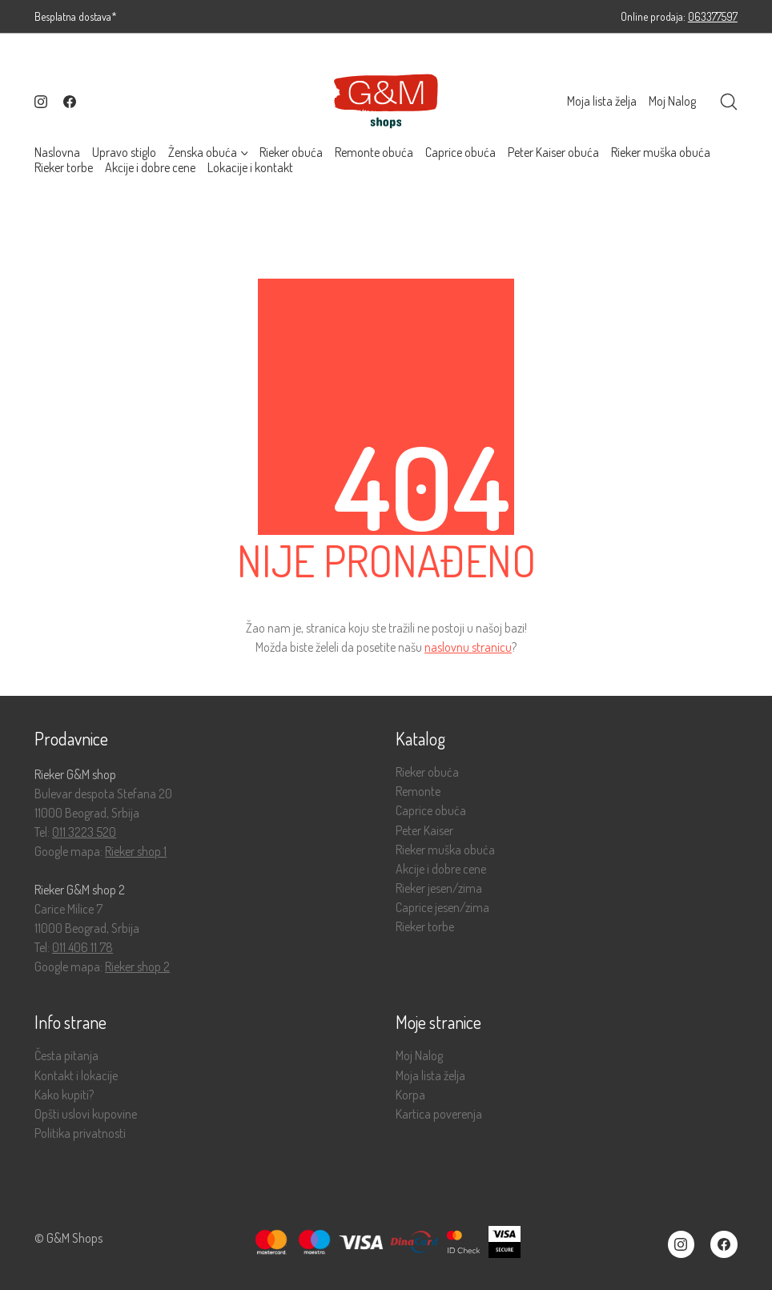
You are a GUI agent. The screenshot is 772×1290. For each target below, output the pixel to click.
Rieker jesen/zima (439, 888)
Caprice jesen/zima (442, 907)
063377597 (713, 16)
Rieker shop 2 (137, 966)
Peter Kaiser (424, 830)
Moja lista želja (430, 1075)
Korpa (410, 1095)
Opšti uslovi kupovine (85, 1114)
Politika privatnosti (80, 1133)
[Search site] (729, 102)
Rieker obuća (427, 772)
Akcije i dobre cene (441, 869)
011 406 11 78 (82, 947)
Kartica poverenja (439, 1114)
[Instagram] (40, 101)
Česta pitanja (66, 1055)
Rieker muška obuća (445, 850)
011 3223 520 (84, 832)
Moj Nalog (419, 1055)
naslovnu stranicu (468, 647)
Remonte (418, 791)
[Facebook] (69, 101)
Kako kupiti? (64, 1095)
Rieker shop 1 (136, 851)
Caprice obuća (431, 810)
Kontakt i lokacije (76, 1075)
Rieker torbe (425, 926)
